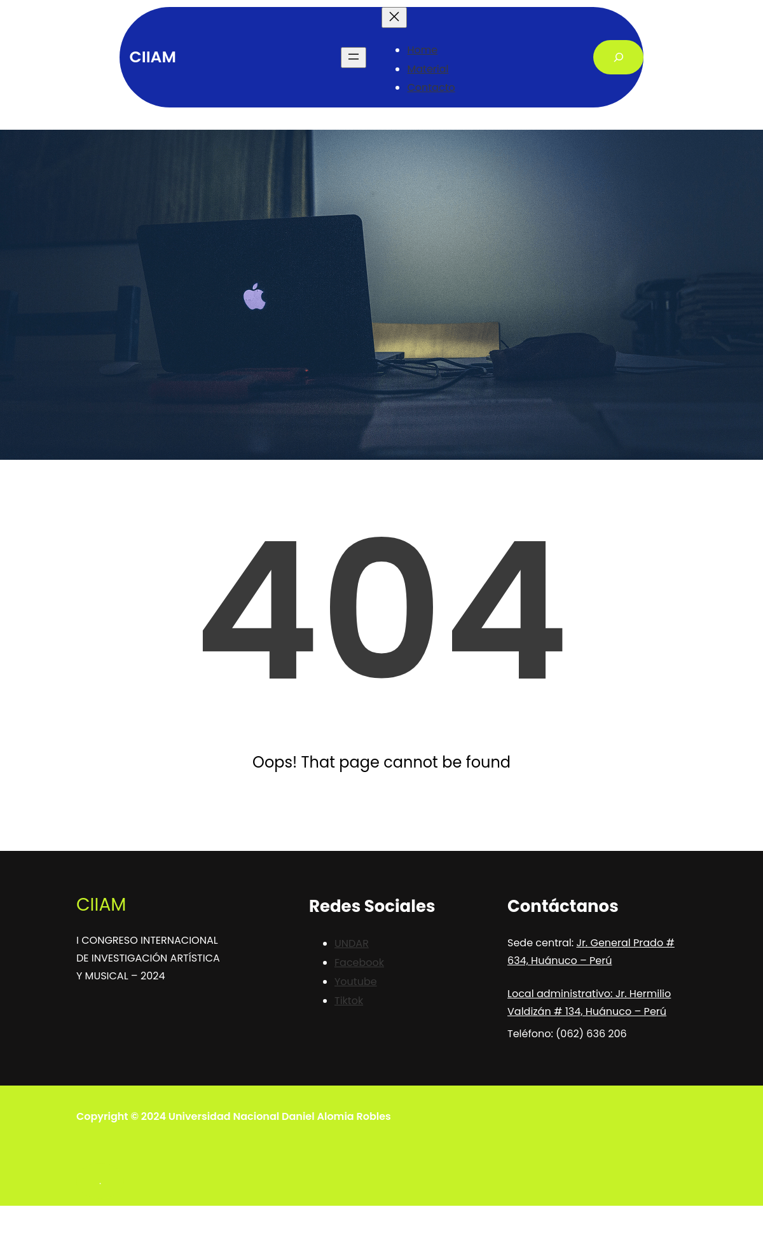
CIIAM (153, 57)
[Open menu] (353, 57)
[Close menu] (394, 17)
